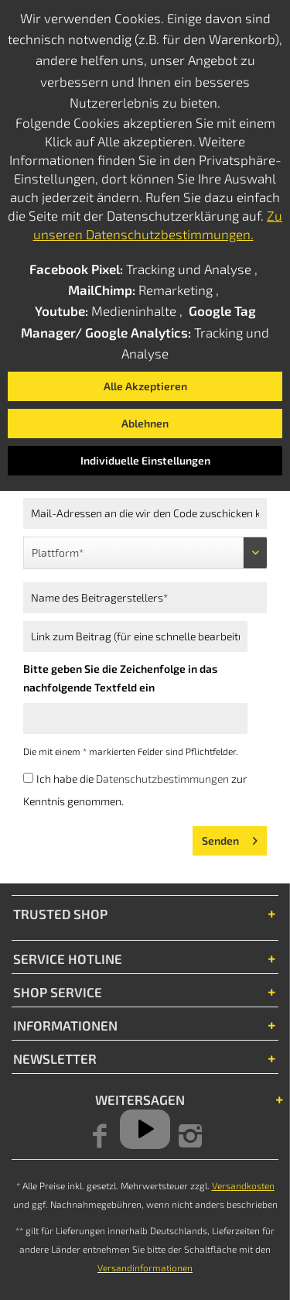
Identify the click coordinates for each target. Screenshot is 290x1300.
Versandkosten (243, 1185)
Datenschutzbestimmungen (162, 778)
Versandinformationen (145, 1267)
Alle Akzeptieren (145, 386)
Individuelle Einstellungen (145, 460)
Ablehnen (145, 423)
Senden (230, 837)
